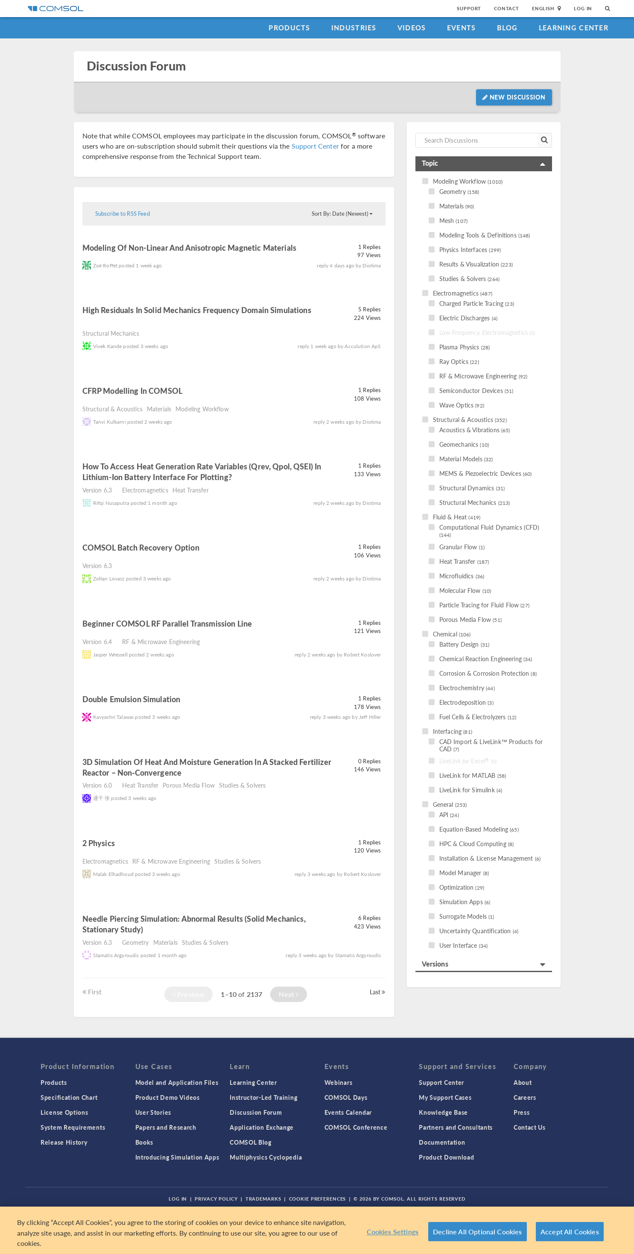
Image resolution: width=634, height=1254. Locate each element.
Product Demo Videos (167, 1097)
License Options (64, 1112)
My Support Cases (445, 1097)
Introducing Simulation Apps (177, 1157)
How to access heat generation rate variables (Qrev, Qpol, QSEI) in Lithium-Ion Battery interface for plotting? (201, 471)
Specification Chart (69, 1097)
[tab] (483, 163)
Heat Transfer (190, 490)
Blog (507, 27)
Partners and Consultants (456, 1127)
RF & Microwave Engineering (161, 641)
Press (522, 1112)
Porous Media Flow (189, 785)
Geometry (135, 942)
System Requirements (73, 1127)
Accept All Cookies (570, 1232)
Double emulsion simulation (132, 699)
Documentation (442, 1142)
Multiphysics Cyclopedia (266, 1157)
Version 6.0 (97, 785)
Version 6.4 (97, 641)
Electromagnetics (145, 490)
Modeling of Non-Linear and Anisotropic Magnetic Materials (189, 247)
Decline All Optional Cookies (477, 1232)
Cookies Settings (393, 1232)
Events (461, 27)
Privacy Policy (216, 1198)
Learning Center (573, 27)
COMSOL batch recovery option (140, 547)
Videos (411, 27)
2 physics (98, 843)
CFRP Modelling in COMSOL (132, 390)
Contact (506, 8)
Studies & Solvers (242, 785)
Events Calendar (348, 1112)
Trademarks (263, 1198)
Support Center (315, 146)
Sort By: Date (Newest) (342, 213)
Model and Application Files (177, 1082)
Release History (64, 1142)
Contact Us (530, 1127)
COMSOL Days (346, 1097)
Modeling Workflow (202, 408)
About (523, 1082)
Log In (583, 8)
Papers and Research (165, 1127)
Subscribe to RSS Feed (122, 213)
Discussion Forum (136, 66)
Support (469, 8)
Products (289, 27)
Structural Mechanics (111, 333)
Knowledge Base (443, 1112)
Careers (525, 1097)
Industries (354, 27)
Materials (159, 408)
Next (288, 994)
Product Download (446, 1157)
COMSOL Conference (356, 1127)
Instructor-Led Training (263, 1097)
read (308, 249)
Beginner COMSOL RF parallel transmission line (167, 623)
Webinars (338, 1082)
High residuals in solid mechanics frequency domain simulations (196, 310)
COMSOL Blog (251, 1142)
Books (144, 1142)
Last (378, 991)
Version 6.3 (97, 490)
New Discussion (513, 97)
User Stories (153, 1112)
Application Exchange (262, 1127)
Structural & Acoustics (112, 408)
